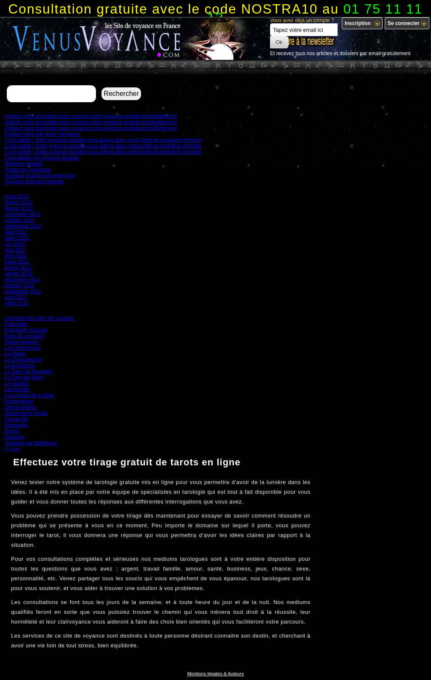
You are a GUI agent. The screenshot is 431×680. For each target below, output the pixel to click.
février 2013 (18, 202)
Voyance (14, 437)
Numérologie (19, 401)
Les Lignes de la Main (29, 395)
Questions (16, 425)
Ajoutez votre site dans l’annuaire (42, 134)
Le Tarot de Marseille (28, 372)
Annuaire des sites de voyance (39, 318)
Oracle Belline (21, 407)
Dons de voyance (24, 336)
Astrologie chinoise (26, 330)
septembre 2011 (23, 291)
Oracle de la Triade (26, 413)
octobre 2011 (19, 285)
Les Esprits (17, 389)
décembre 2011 (22, 280)
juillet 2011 (17, 303)
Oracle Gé (16, 419)
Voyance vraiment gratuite (34, 182)
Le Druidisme (20, 366)
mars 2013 (17, 196)
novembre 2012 (22, 214)
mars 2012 (17, 262)
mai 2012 (15, 250)
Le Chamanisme (23, 360)
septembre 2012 (23, 226)
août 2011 (16, 297)
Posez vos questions (28, 170)
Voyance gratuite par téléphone (40, 176)
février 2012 (18, 268)
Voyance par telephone (31, 443)
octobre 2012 (19, 220)
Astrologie (16, 324)
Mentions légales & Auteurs (215, 673)
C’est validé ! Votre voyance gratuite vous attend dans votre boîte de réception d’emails (103, 140)
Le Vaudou (17, 383)
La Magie (15, 354)
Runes (12, 431)
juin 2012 (15, 244)
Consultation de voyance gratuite (42, 158)
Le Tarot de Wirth (24, 378)
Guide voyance (22, 342)
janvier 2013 (18, 208)
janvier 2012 (18, 274)
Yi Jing (12, 449)
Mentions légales (24, 164)
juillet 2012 (17, 238)
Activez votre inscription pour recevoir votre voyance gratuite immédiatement (91, 116)
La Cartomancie (23, 348)
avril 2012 (16, 256)
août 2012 (16, 232)
